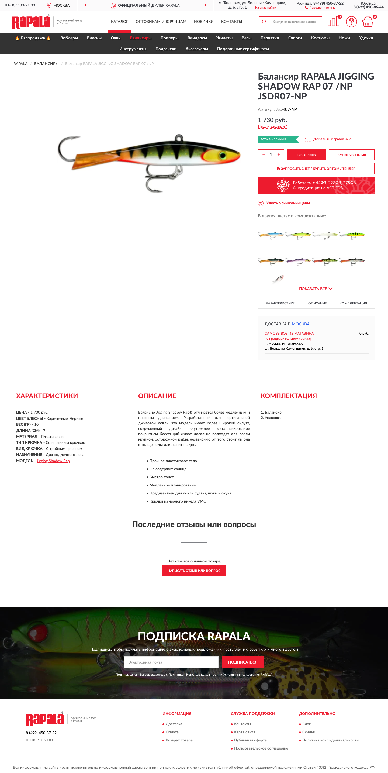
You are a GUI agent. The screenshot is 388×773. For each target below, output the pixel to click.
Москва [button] (301, 324)
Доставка (174, 724)
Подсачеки (165, 49)
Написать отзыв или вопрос (194, 570)
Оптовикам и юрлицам (161, 22)
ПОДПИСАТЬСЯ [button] (243, 662)
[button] (320, 7)
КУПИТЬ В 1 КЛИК (352, 155)
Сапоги (295, 38)
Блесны (94, 38)
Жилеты (224, 38)
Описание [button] (317, 303)
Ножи (344, 38)
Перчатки (270, 38)
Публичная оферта (250, 741)
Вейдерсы (197, 38)
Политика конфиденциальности (330, 741)
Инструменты (132, 49)
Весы (246, 38)
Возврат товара (179, 741)
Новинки (204, 22)
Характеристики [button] (280, 303)
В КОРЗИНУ (306, 155)
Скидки (308, 732)
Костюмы (320, 38)
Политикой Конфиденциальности (194, 674)
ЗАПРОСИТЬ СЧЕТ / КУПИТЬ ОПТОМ (316, 168)
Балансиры (140, 38)
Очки (116, 38)
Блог (306, 724)
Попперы (169, 38)
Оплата (172, 732)
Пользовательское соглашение (261, 749)
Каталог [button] (119, 22)
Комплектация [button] (353, 303)
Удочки (366, 38)
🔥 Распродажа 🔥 (33, 38)
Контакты (231, 22)
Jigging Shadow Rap (53, 461)
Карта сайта (244, 732)
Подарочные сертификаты (243, 49)
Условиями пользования (241, 674)
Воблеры (69, 38)
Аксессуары (197, 49)
